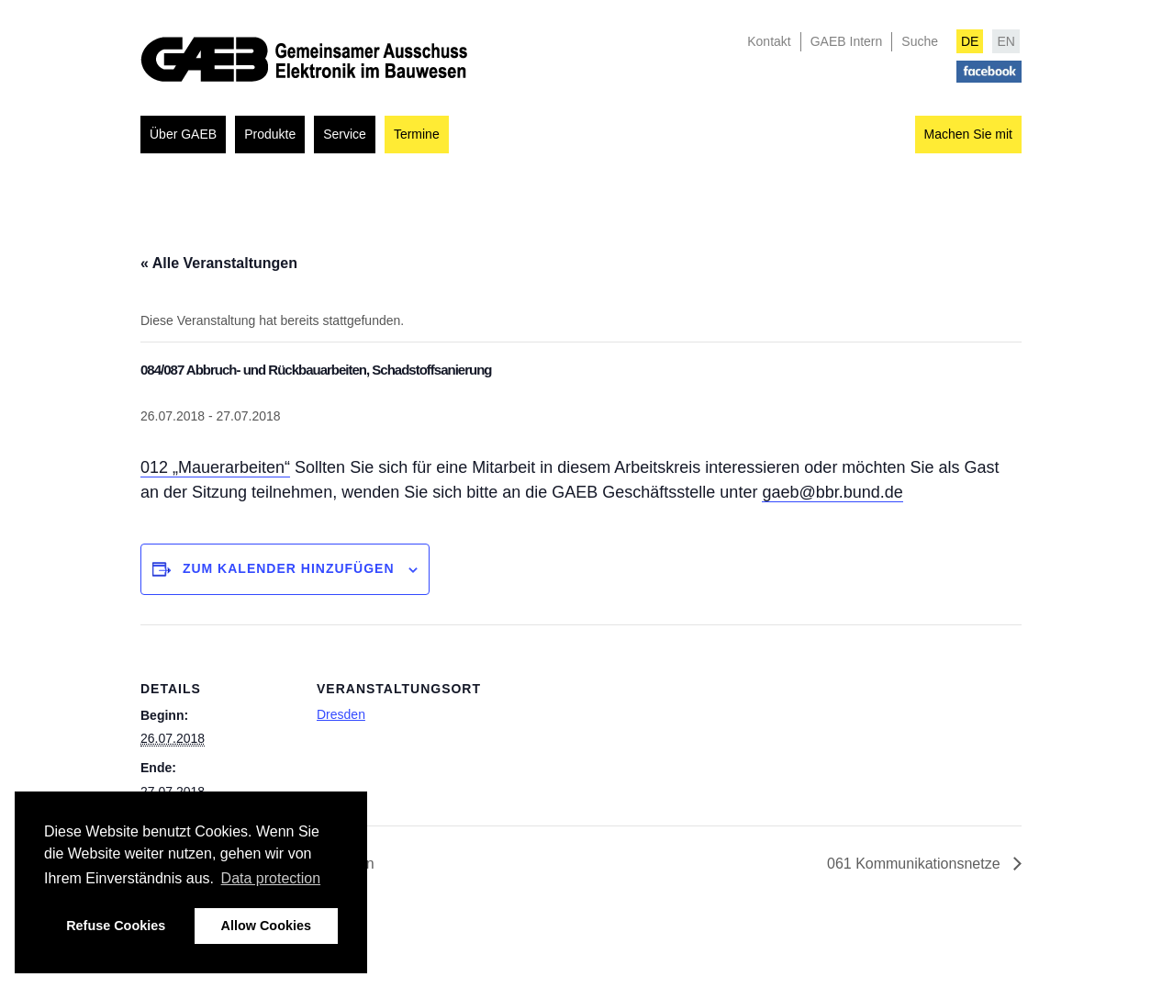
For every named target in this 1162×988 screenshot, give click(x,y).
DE (969, 41)
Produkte (270, 134)
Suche (919, 41)
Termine (417, 134)
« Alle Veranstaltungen (218, 263)
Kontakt (768, 41)
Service (344, 134)
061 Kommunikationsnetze (915, 863)
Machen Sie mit (968, 134)
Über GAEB (183, 134)
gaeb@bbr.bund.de (832, 492)
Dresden (341, 714)
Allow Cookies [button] (266, 925)
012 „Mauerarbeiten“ (215, 467)
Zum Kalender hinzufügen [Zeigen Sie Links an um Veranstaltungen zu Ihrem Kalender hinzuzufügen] (289, 568)
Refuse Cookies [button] (115, 925)
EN (1005, 41)
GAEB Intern (846, 41)
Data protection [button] (271, 878)
